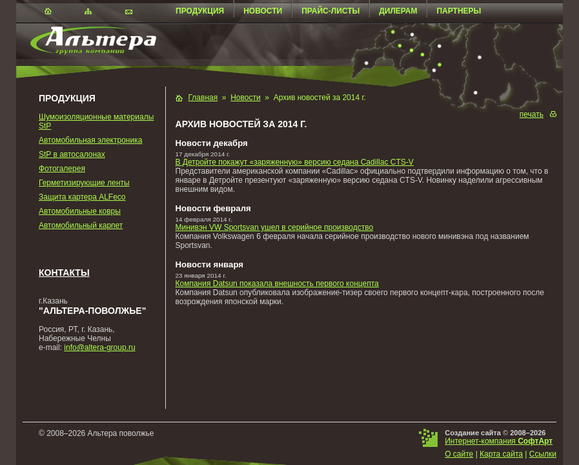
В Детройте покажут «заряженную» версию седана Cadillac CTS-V (295, 162)
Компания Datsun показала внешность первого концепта (277, 283)
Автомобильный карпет (81, 225)
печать (531, 114)
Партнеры (458, 11)
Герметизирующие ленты (84, 182)
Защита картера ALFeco (82, 197)
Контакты (64, 272)
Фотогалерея (62, 168)
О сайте (459, 454)
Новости (262, 11)
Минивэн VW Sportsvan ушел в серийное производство (275, 227)
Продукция (200, 11)
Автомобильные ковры (80, 211)
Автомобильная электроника (90, 140)
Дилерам (398, 11)
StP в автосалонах (72, 154)
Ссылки (542, 454)
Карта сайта (501, 454)
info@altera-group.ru (99, 347)
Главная (203, 97)
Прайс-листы (330, 11)
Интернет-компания (499, 441)
